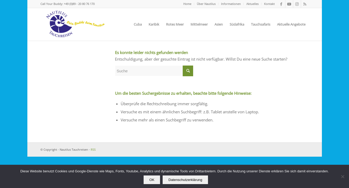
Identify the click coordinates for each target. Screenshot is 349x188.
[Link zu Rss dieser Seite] (305, 4)
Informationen (231, 4)
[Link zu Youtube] (289, 4)
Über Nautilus (206, 4)
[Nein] (342, 176)
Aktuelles (252, 4)
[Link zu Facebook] (281, 4)
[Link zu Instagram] (297, 4)
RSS (93, 149)
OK (151, 180)
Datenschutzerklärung (185, 180)
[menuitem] (187, 4)
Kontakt (269, 4)
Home (187, 4)
